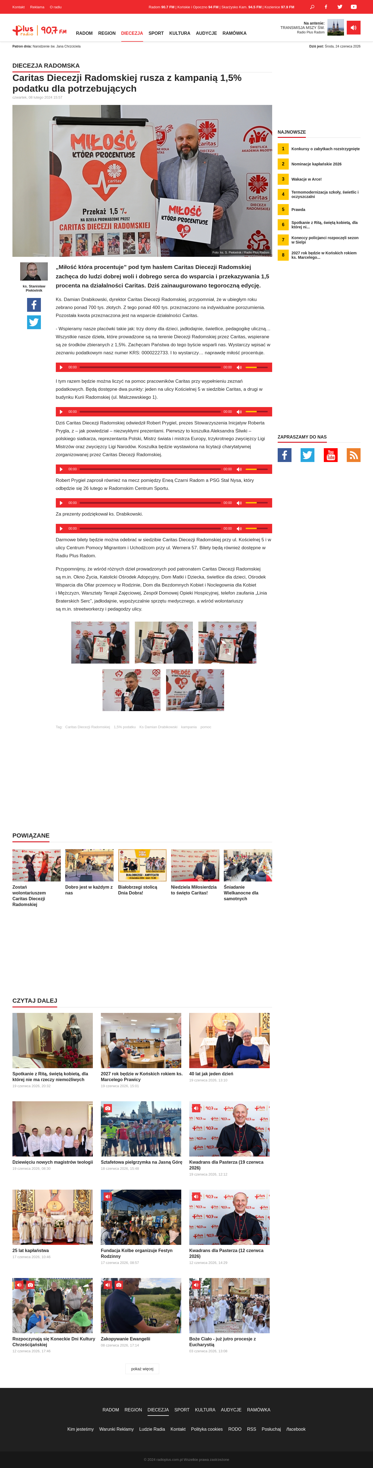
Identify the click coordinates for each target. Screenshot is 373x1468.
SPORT (156, 33)
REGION (106, 33)
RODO (234, 1429)
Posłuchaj (271, 1429)
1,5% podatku (125, 727)
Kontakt (18, 7)
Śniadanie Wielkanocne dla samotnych (248, 875)
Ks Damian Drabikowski (158, 727)
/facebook (296, 1429)
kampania (189, 727)
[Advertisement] (163, 767)
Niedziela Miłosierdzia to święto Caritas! (195, 872)
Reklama (37, 7)
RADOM (84, 33)
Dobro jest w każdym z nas (89, 872)
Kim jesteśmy (80, 1429)
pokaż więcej (142, 1369)
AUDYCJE (206, 33)
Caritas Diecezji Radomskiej (87, 727)
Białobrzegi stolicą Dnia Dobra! (142, 872)
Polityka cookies (207, 1429)
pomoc (206, 727)
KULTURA (179, 33)
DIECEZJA (132, 33)
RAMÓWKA (234, 33)
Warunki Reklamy (116, 1429)
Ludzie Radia (152, 1429)
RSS (251, 1429)
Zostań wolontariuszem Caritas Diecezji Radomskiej (36, 878)
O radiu (56, 7)
